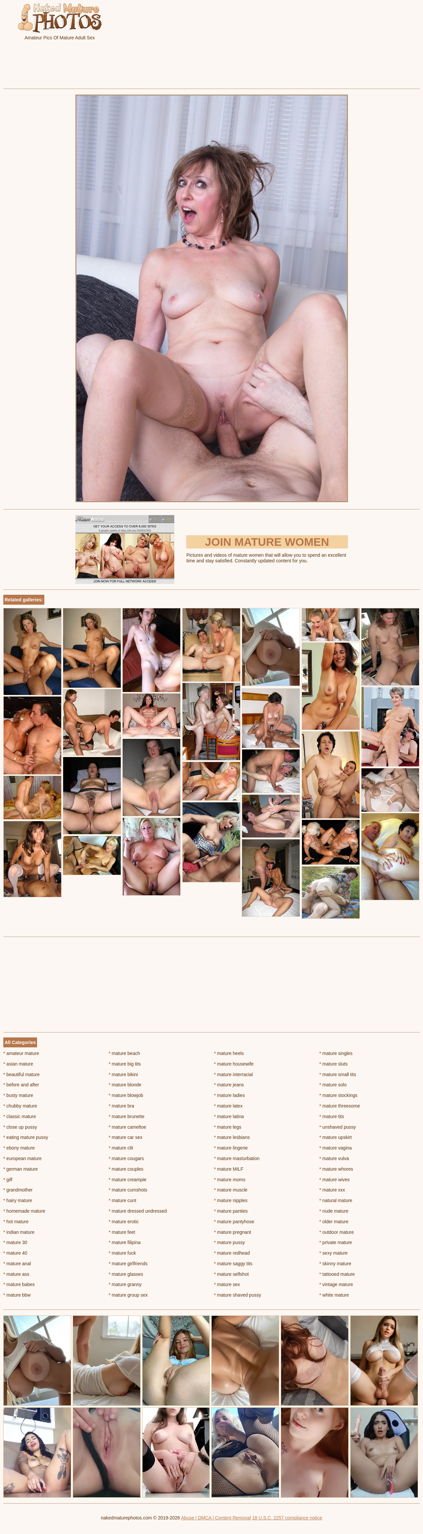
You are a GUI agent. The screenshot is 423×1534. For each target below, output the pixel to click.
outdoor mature (336, 1232)
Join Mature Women (267, 542)
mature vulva (334, 1158)
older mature (334, 1221)
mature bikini (123, 1074)
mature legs (227, 1127)
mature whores (336, 1169)
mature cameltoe (128, 1127)
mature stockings (338, 1095)
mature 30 (15, 1242)
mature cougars (126, 1158)
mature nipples (230, 1200)
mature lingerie (231, 1147)
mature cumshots (128, 1189)
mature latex (228, 1106)
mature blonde (125, 1084)
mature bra (121, 1106)
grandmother (18, 1189)
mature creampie (128, 1179)
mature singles (336, 1053)
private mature (335, 1242)
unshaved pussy (337, 1127)
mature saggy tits (233, 1263)
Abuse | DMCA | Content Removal (216, 1517)
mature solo (333, 1084)
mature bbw (17, 1295)
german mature (20, 1169)
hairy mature (17, 1200)
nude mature (334, 1211)
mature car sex (126, 1137)
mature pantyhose (234, 1221)
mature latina (229, 1116)
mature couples (126, 1169)
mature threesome (339, 1106)
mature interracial (233, 1074)
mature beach (124, 1053)
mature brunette (127, 1116)
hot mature (15, 1221)
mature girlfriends (128, 1263)
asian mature (18, 1064)
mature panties (231, 1211)
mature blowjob (126, 1095)
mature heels (229, 1053)
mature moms (229, 1179)
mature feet (122, 1232)
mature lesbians (232, 1137)
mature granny (125, 1284)
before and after (21, 1084)
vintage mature (336, 1284)
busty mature (18, 1095)
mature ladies (229, 1095)
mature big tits (125, 1064)
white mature (334, 1295)
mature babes (19, 1284)
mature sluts (333, 1064)
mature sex (227, 1284)
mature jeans (229, 1084)
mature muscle (230, 1189)
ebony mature (19, 1147)
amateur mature (21, 1053)
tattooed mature (337, 1274)
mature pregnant (232, 1232)
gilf (7, 1179)
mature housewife (234, 1064)
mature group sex (128, 1295)
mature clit (121, 1147)
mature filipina (125, 1242)
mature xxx (332, 1189)
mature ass (16, 1274)
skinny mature (335, 1263)
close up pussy (20, 1127)
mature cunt (122, 1200)
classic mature (19, 1116)
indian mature (18, 1232)
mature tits (331, 1116)
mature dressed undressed (138, 1211)
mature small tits (337, 1074)
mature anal (17, 1263)
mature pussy (229, 1242)
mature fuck (122, 1253)
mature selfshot (231, 1274)
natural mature (336, 1200)
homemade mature (24, 1211)
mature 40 (15, 1253)
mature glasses (126, 1274)
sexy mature (333, 1253)
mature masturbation (237, 1158)
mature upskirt (335, 1137)
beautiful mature (21, 1074)
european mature (22, 1158)
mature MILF (228, 1169)
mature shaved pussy (237, 1295)
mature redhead (232, 1253)
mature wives (334, 1179)
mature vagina (335, 1147)
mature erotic (124, 1221)
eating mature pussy (25, 1137)
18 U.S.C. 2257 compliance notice (287, 1517)
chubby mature (20, 1106)
